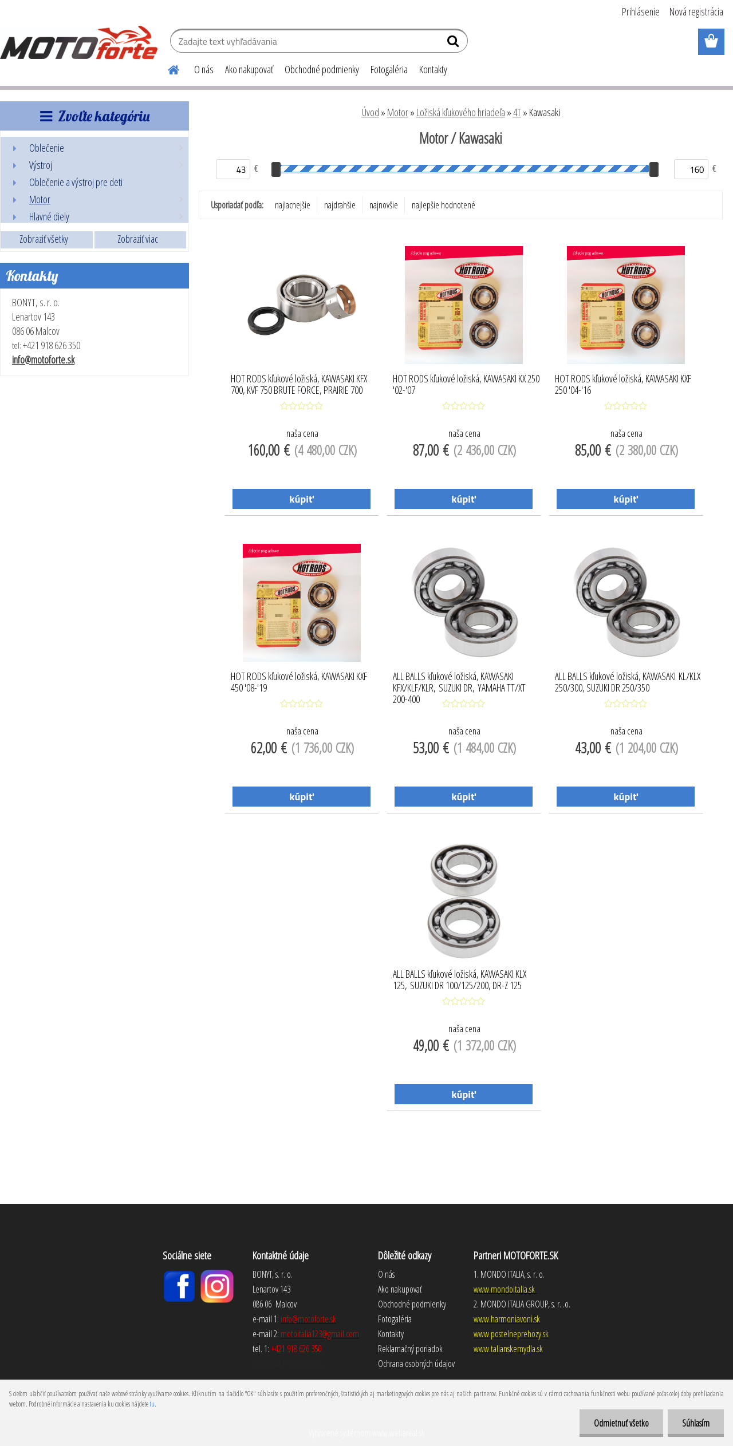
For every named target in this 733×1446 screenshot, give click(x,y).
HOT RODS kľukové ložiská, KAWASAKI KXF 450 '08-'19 (299, 682)
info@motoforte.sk (43, 359)
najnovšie (383, 205)
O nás (204, 69)
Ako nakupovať (249, 69)
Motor (397, 112)
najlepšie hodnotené (443, 205)
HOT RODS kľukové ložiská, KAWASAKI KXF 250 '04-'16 (623, 385)
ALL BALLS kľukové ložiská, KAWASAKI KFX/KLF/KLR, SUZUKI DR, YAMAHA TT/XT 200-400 (459, 684)
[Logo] (78, 42)
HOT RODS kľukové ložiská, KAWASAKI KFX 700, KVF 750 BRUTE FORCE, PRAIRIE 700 (299, 385)
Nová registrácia (696, 11)
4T (517, 112)
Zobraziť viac (137, 239)
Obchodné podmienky (322, 69)
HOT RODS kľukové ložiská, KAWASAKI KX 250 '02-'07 (466, 385)
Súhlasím (696, 1423)
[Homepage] (166, 68)
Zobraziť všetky (43, 239)
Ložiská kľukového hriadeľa (460, 112)
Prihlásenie (641, 11)
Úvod (370, 112)
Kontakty (433, 69)
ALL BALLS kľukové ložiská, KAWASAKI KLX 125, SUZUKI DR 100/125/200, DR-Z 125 (459, 980)
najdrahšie (340, 205)
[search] (454, 43)
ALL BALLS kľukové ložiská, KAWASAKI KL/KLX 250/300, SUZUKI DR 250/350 (627, 682)
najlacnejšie (292, 205)
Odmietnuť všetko (621, 1423)
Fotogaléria (389, 69)
